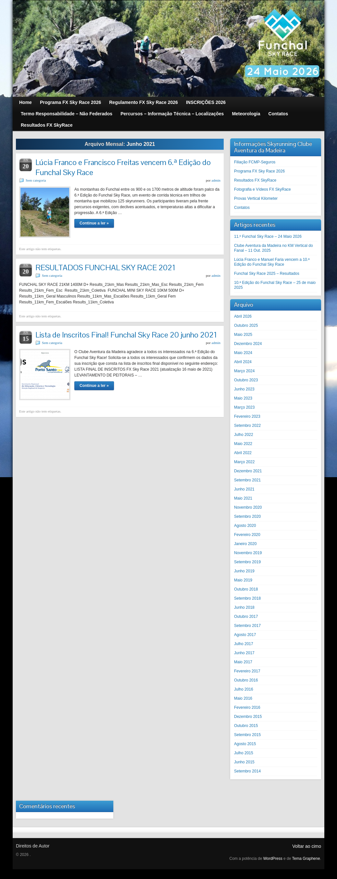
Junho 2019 (244, 571)
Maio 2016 (243, 698)
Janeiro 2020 (245, 543)
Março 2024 (244, 371)
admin (216, 180)
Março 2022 (244, 462)
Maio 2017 (243, 662)
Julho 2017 (243, 644)
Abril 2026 (243, 316)
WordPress (272, 858)
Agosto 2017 (245, 634)
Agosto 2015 (245, 744)
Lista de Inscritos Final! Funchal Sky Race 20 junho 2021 (126, 335)
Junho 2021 (244, 489)
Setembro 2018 (247, 598)
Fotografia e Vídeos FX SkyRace (262, 189)
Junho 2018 (244, 607)
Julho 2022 (243, 434)
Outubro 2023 (246, 380)
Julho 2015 (243, 753)
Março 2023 (244, 407)
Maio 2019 (243, 580)
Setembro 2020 (247, 516)
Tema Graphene (306, 858)
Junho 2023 (244, 389)
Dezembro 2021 (248, 471)
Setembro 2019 (247, 562)
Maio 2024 (243, 352)
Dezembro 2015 (248, 716)
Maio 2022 (243, 443)
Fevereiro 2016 (247, 707)
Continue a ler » (94, 223)
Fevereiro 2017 (247, 671)
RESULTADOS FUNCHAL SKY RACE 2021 (105, 267)
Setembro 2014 (247, 771)
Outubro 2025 (246, 325)
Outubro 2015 (246, 725)
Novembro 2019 (248, 553)
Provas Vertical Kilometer (256, 198)
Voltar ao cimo (306, 846)
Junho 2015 (244, 762)
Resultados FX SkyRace (255, 180)
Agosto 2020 (245, 525)
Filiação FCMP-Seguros (254, 162)
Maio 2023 (243, 398)
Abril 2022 (243, 453)
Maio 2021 (243, 498)
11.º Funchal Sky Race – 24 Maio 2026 (268, 236)
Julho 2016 (243, 689)
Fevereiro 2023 (247, 416)
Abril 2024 (243, 362)
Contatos (242, 207)
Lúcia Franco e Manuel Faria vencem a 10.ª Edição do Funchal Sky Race (272, 262)
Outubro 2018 (246, 589)
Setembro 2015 (247, 734)
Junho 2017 (244, 653)
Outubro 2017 (246, 616)
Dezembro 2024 (248, 343)
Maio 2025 (243, 334)
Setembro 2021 (247, 480)
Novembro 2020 (248, 507)
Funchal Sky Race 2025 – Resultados (266, 273)
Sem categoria (36, 180)
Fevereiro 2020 (247, 534)
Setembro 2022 (247, 425)
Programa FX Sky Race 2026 (259, 171)
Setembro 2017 (247, 625)
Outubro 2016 (246, 680)
